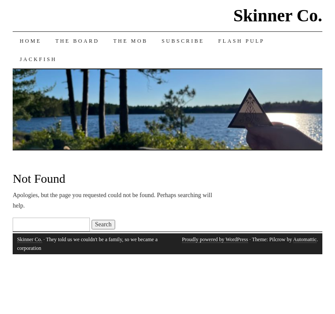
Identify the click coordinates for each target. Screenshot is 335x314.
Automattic (305, 239)
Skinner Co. (277, 15)
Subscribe (183, 41)
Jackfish (38, 59)
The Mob (130, 41)
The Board (77, 41)
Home (30, 41)
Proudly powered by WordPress (215, 239)
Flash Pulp (241, 41)
